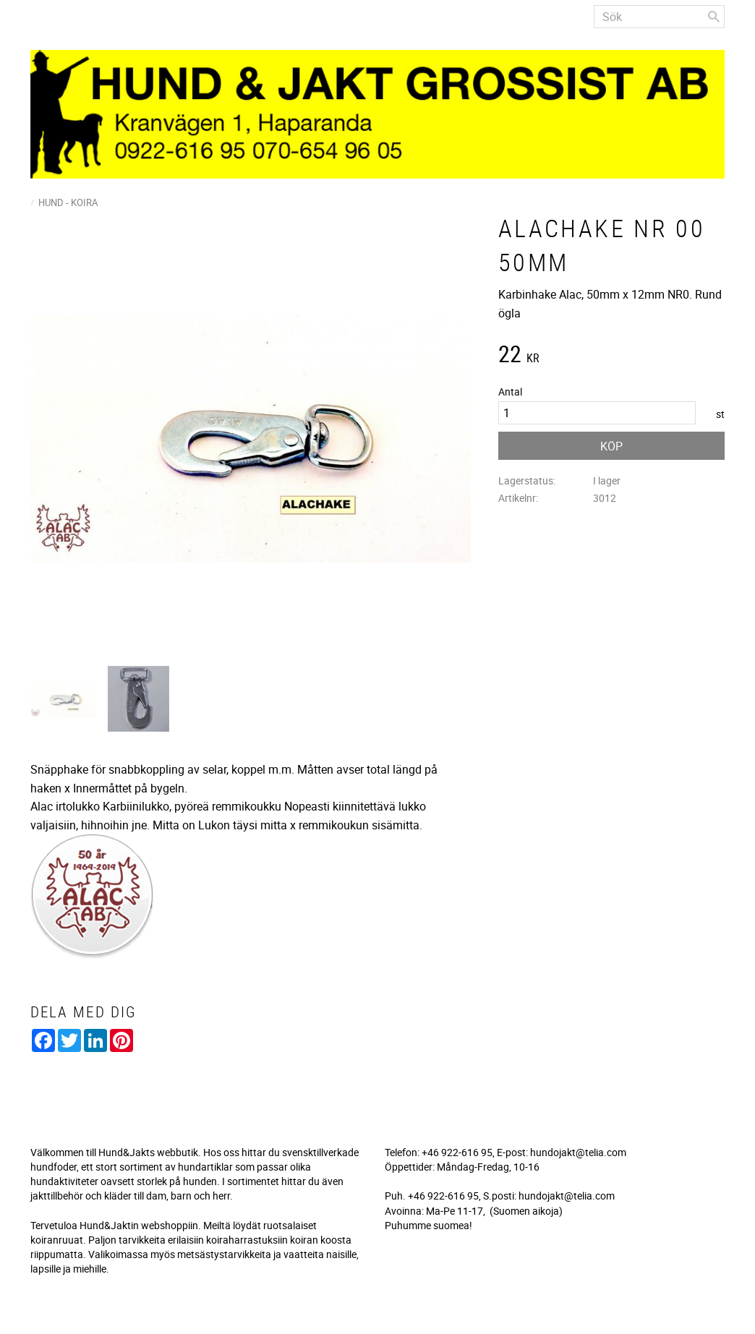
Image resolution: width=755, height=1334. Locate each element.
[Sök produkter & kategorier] (659, 16)
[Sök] (714, 16)
